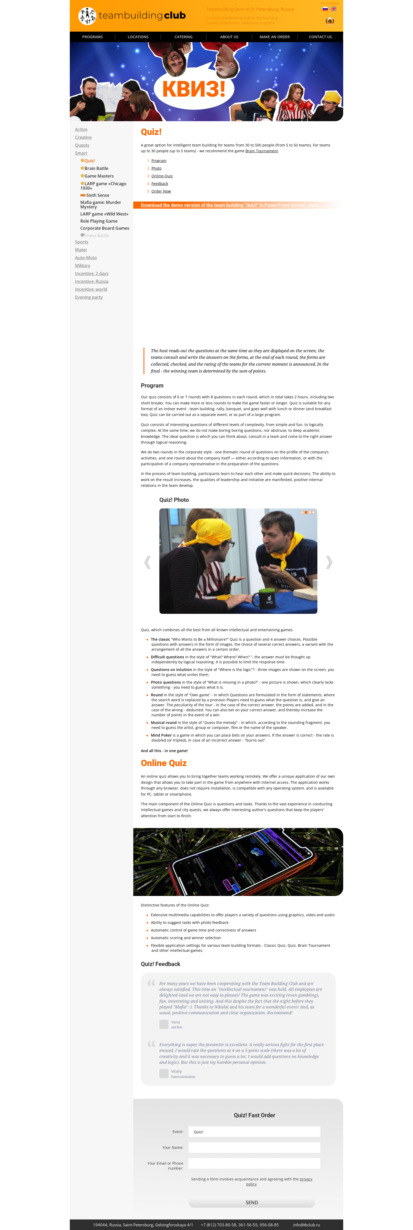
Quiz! (90, 161)
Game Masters (99, 176)
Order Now (161, 191)
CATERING (184, 36)
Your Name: (173, 1147)
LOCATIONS (138, 36)
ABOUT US (229, 36)
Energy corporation (183, 1076)
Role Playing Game (98, 221)
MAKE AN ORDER (275, 36)
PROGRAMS (92, 36)
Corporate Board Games (104, 228)
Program (158, 160)
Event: (178, 1131)
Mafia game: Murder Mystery (100, 204)
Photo (156, 168)
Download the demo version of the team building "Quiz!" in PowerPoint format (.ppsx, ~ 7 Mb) (239, 205)
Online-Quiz (162, 175)
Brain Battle (96, 168)
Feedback (159, 183)
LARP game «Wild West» (104, 214)
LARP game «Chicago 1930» (103, 186)
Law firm (176, 1026)
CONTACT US (320, 36)
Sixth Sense (97, 195)
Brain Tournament (261, 150)
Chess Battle (97, 235)
